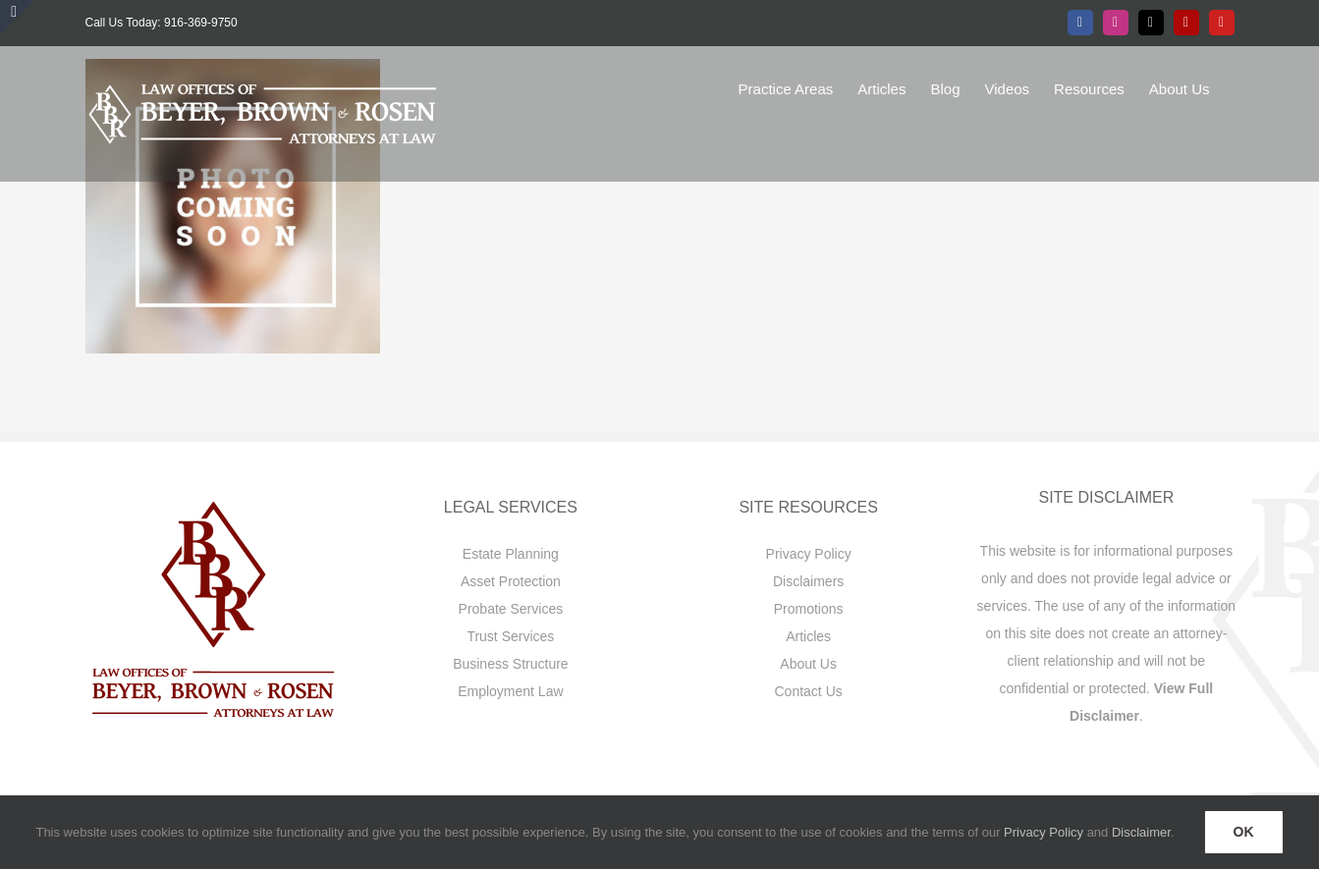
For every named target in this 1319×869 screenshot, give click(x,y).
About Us (808, 664)
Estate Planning (511, 554)
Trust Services (510, 636)
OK (1244, 832)
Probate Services (511, 609)
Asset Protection (511, 581)
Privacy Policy (809, 554)
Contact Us (809, 691)
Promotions (809, 609)
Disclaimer (1141, 832)
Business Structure (511, 664)
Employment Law (510, 691)
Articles (808, 636)
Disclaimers (808, 581)
